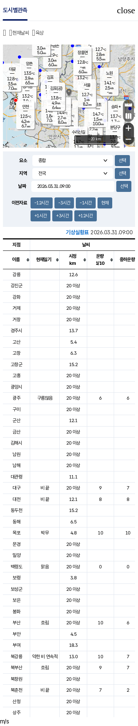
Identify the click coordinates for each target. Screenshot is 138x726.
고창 (16, 353)
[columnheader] (16, 259)
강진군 (16, 285)
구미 (16, 409)
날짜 (22, 186)
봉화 (16, 611)
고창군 (16, 364)
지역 (23, 173)
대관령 (16, 477)
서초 (98, 104)
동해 (16, 522)
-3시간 (64, 203)
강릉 (16, 274)
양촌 (29, 63)
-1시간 (85, 203)
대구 (16, 488)
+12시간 (85, 215)
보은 (16, 600)
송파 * (115, 106)
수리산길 (78, 132)
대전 (16, 499)
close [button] (126, 10)
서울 (87, 85)
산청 (16, 701)
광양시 (16, 387)
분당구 (115, 127)
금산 (16, 432)
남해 (16, 465)
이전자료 (19, 203)
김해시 (16, 443)
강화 (16, 297)
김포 (50, 77)
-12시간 (41, 203)
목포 (16, 533)
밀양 (16, 555)
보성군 (16, 589)
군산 (16, 420)
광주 (16, 398)
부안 (16, 634)
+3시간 (62, 215)
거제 (16, 308)
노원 (109, 73)
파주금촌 (52, 45)
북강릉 (16, 656)
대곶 (12, 69)
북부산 (16, 667)
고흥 (16, 375)
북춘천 (16, 690)
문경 (16, 544)
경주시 (16, 330)
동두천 (16, 510)
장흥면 (83, 52)
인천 (25, 106)
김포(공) (56, 88)
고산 (16, 342)
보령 (16, 578)
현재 (105, 203)
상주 (16, 712)
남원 (16, 454)
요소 (23, 160)
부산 (16, 622)
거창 (16, 319)
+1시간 (40, 215)
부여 (16, 645)
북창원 (16, 679)
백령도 (16, 566)
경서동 (27, 86)
